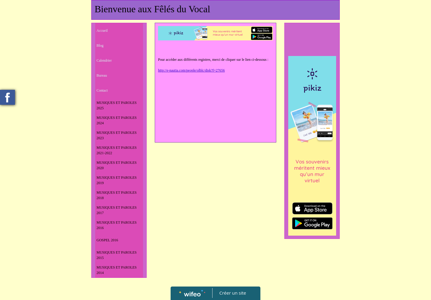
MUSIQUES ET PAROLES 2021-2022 (117, 150)
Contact (102, 90)
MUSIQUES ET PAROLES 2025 (117, 105)
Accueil (102, 30)
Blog (100, 45)
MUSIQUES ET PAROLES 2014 (117, 270)
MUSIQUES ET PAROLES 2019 (117, 180)
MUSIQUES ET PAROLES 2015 (117, 255)
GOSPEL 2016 (107, 240)
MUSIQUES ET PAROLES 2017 (117, 210)
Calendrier (104, 60)
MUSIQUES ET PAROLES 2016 (117, 225)
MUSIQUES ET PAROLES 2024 (117, 120)
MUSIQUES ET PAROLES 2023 (117, 135)
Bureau (102, 75)
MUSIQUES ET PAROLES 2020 (117, 165)
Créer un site (232, 293)
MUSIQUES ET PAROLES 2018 (117, 195)
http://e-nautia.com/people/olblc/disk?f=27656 (191, 70)
